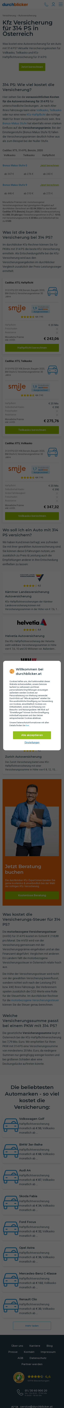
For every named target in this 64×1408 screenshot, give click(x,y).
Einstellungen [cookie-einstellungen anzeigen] (32, 742)
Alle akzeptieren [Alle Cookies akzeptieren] (32, 735)
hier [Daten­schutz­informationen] (27, 725)
